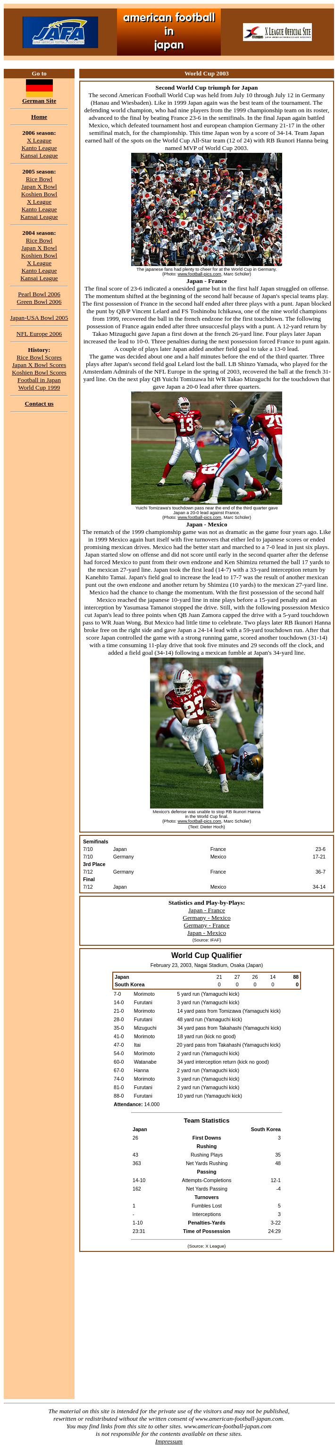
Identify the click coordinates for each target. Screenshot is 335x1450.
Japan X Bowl (39, 186)
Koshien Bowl (39, 194)
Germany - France (207, 925)
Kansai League (39, 155)
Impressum (169, 1441)
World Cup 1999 (39, 387)
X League (39, 140)
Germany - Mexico (206, 917)
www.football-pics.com (199, 274)
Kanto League (39, 147)
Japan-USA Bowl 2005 (39, 317)
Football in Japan (39, 379)
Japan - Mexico (206, 932)
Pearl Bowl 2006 (39, 294)
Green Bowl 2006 (39, 301)
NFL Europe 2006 (39, 333)
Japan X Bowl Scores (39, 364)
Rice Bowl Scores (39, 357)
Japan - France (206, 910)
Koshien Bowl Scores (39, 372)
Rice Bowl (39, 179)
